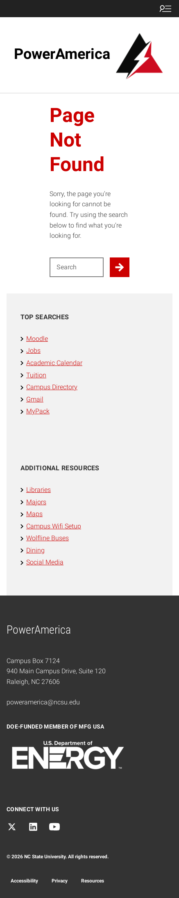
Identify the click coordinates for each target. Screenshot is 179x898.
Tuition (36, 375)
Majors (36, 502)
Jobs (33, 350)
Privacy (60, 881)
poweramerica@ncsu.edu (43, 702)
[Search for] (77, 267)
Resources (92, 881)
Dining (35, 550)
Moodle (37, 339)
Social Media (44, 562)
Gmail (34, 399)
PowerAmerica (62, 54)
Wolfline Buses (47, 538)
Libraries (38, 490)
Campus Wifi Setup (53, 526)
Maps (34, 514)
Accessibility (24, 881)
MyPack (38, 411)
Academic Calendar (54, 363)
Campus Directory (51, 387)
